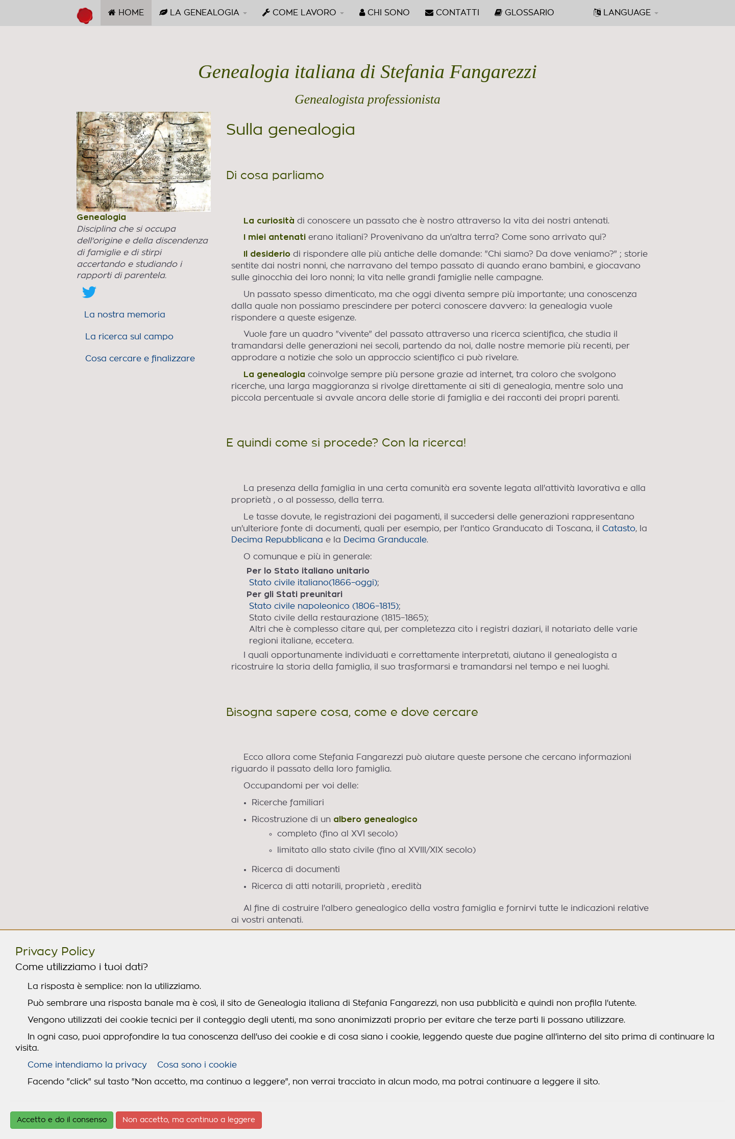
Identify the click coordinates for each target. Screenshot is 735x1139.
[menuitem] (126, 13)
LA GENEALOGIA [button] (203, 12)
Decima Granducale (385, 540)
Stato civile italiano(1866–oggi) (313, 583)
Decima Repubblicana (277, 540)
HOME (130, 16)
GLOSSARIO (524, 12)
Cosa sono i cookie (197, 1065)
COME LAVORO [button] (303, 12)
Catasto (618, 529)
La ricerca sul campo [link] (129, 337)
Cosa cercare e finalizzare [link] (140, 359)
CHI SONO (384, 12)
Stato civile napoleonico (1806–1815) (324, 606)
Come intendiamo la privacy (87, 1065)
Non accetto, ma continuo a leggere (188, 1120)
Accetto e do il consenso (62, 1120)
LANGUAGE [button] (626, 12)
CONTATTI (452, 12)
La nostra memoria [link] (124, 315)
